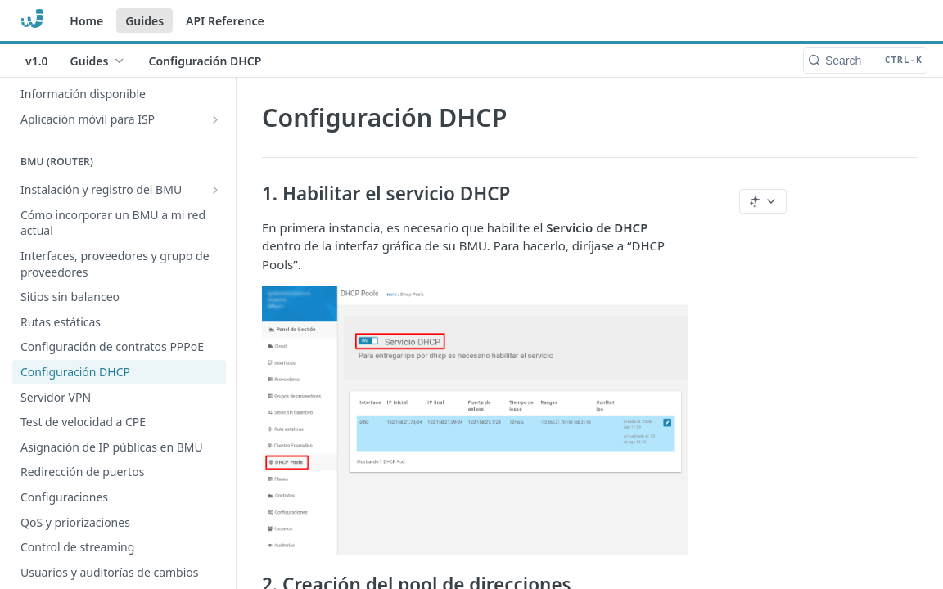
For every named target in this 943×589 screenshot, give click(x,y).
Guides (144, 21)
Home (86, 21)
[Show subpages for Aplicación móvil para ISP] (215, 119)
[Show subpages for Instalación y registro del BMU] (215, 189)
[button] (475, 420)
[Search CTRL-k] (865, 60)
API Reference (225, 21)
